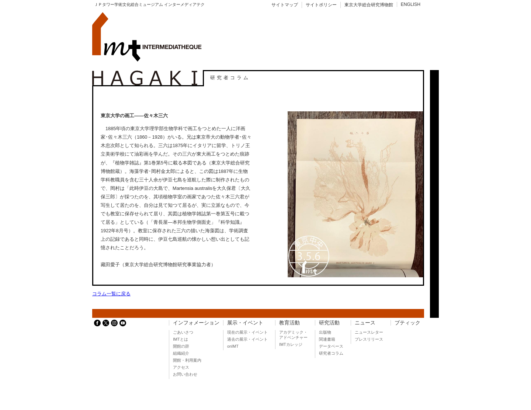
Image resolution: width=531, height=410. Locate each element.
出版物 (325, 332)
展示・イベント (245, 323)
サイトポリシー (321, 4)
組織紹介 (181, 353)
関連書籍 (327, 339)
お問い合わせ (185, 374)
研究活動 (329, 323)
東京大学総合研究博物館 (368, 4)
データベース (331, 346)
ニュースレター (369, 332)
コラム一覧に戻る (111, 293)
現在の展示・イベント (247, 332)
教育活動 (289, 323)
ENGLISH (410, 4)
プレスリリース (369, 339)
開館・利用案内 (187, 360)
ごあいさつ (183, 332)
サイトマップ (284, 4)
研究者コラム (331, 353)
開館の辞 (181, 346)
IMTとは (180, 339)
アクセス (181, 367)
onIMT (233, 346)
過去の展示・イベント (247, 339)
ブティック (407, 323)
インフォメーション (196, 323)
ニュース (365, 323)
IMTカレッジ (290, 344)
